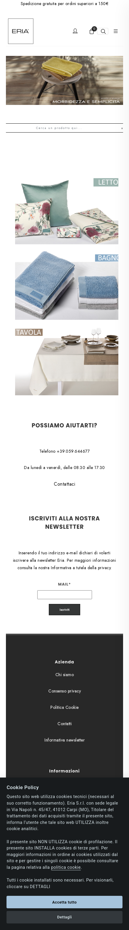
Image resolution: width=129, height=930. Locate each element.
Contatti (64, 675)
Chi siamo (64, 626)
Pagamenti (64, 735)
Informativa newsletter (64, 691)
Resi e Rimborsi (64, 767)
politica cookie (66, 867)
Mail (64, 535)
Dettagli (64, 917)
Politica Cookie (64, 658)
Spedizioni (64, 751)
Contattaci (64, 435)
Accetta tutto (64, 902)
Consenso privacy (64, 642)
